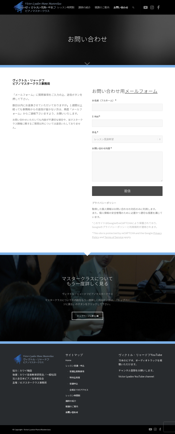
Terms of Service (114, 237)
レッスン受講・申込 (75, 365)
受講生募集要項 (77, 371)
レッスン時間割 (73, 395)
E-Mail (96, 116)
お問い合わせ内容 (102, 148)
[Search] (133, 7)
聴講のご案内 (72, 406)
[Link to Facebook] (158, 7)
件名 (95, 132)
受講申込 (74, 383)
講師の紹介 (71, 400)
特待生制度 (75, 377)
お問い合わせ (72, 412)
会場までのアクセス (79, 389)
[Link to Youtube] (145, 7)
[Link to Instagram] (152, 7)
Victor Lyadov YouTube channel (136, 376)
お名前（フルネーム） (104, 100)
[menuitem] (23, 7)
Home (68, 360)
